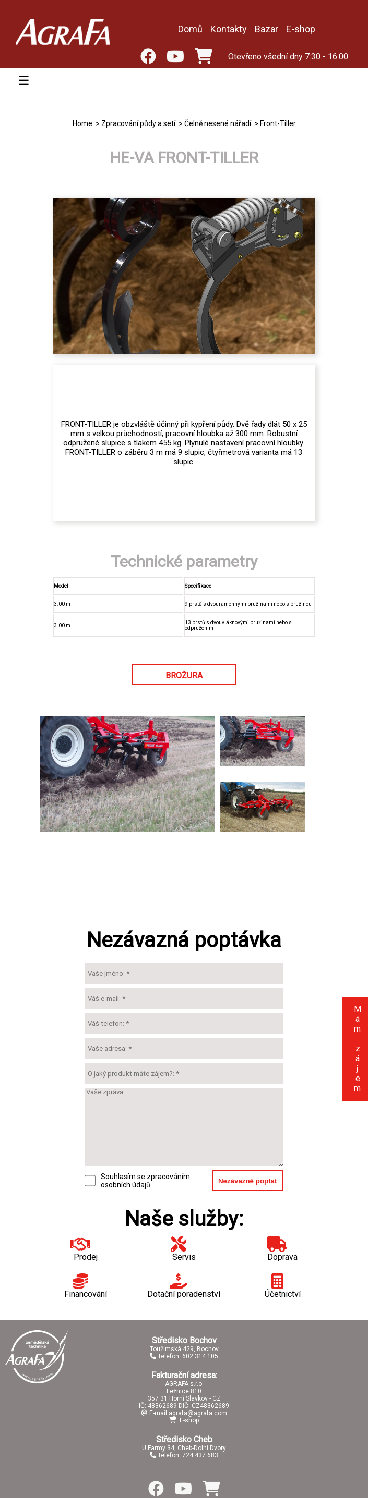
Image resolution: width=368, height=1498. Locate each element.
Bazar (266, 28)
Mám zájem (357, 1048)
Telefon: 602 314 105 (184, 1356)
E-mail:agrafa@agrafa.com (184, 1413)
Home (82, 123)
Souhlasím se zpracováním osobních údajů (145, 1180)
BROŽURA (184, 675)
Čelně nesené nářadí (217, 123)
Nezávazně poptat (247, 1181)
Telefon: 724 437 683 (184, 1455)
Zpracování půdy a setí (138, 123)
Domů (190, 28)
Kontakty (228, 28)
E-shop (300, 28)
